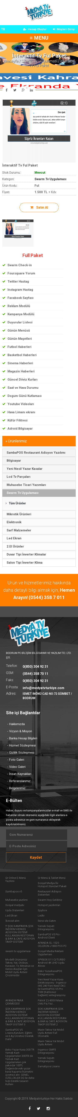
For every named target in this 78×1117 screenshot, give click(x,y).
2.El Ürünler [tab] (14, 546)
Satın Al (39, 207)
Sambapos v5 (13, 891)
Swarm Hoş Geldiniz (50, 899)
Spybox (42, 910)
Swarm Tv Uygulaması (39, 61)
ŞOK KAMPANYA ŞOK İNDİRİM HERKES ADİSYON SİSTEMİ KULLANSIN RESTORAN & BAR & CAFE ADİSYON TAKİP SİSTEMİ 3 (20, 1016)
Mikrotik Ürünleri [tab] (17, 514)
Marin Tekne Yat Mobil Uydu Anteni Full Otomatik (51, 1033)
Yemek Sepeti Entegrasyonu (46, 928)
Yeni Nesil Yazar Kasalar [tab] (23, 469)
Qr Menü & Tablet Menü (52, 877)
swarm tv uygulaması (18, 951)
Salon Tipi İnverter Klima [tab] (23, 562)
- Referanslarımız (19, 781)
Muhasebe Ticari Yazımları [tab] (25, 485)
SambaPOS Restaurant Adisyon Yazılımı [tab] (35, 453)
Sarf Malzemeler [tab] (17, 530)
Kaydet (36, 857)
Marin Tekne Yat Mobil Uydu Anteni (51, 1043)
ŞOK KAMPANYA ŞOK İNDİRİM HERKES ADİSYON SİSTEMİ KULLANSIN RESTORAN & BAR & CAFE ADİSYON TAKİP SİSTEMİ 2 (52, 1016)
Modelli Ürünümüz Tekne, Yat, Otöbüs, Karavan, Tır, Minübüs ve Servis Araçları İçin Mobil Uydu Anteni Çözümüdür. (19, 967)
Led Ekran (11, 915)
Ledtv (41, 915)
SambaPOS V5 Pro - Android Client (49, 936)
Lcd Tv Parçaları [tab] (17, 477)
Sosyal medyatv (14, 905)
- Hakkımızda (16, 724)
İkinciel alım (12, 920)
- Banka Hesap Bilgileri (22, 738)
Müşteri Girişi (64, 29)
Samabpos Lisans (49, 1066)
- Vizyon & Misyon (19, 731)
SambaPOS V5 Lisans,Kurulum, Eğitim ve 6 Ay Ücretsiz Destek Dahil (19, 1034)
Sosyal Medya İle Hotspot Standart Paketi (52, 885)
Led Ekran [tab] (13, 538)
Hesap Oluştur (35, 29)
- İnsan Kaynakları (19, 774)
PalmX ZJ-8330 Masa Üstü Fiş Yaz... (50, 1002)
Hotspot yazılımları (49, 905)
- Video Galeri (16, 767)
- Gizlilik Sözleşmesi (20, 752)
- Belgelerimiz (16, 788)
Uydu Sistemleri (14, 910)
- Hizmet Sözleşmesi (21, 745)
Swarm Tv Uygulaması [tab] (21, 493)
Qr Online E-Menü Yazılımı (15, 879)
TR (3, 29)
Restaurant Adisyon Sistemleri (49, 893)
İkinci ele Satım (47, 920)
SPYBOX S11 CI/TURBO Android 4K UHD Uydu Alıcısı (51, 962)
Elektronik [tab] (13, 522)
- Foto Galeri (15, 760)
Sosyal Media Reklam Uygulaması (51, 953)
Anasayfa (11, 61)
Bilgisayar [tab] (12, 460)
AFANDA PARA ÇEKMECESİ (14, 1002)
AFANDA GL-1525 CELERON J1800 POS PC (52, 944)
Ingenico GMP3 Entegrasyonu (47, 1051)
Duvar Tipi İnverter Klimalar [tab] (25, 554)
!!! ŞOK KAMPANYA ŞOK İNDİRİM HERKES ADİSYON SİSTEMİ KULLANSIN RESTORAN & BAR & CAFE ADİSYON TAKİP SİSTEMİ (20, 934)
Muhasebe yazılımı (16, 899)
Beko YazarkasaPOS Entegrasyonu (50, 973)
